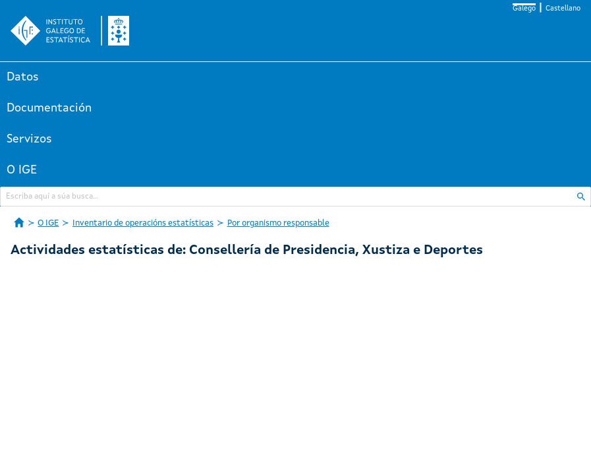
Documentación (49, 108)
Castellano (563, 9)
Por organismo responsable (278, 223)
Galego (524, 9)
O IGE (22, 170)
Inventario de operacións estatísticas (142, 223)
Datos (23, 77)
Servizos (29, 139)
